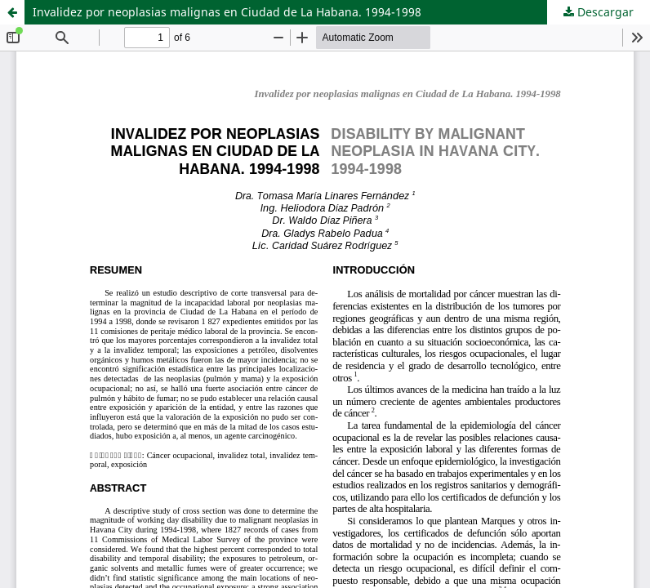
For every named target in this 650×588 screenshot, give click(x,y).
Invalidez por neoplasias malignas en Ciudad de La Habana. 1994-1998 (227, 12)
